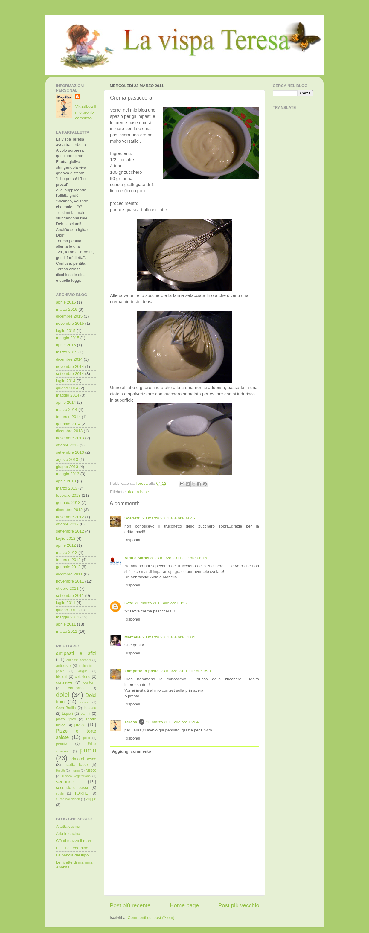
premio (61, 743)
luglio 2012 (65, 538)
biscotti (61, 677)
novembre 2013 (70, 438)
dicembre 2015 (69, 316)
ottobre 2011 (67, 588)
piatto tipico (66, 719)
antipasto (63, 666)
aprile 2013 (66, 481)
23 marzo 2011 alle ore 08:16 (181, 558)
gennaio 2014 (68, 424)
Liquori (67, 713)
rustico (91, 770)
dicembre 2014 (69, 359)
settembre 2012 (70, 531)
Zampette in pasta (141, 671)
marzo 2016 (66, 309)
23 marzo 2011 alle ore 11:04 (168, 637)
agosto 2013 (67, 459)
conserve (64, 682)
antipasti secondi (78, 660)
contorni (89, 682)
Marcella (132, 637)
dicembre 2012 (69, 509)
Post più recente (130, 905)
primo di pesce (82, 759)
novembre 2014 (70, 366)
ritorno (75, 770)
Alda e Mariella (138, 558)
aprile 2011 (66, 624)
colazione (82, 677)
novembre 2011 (70, 581)
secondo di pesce (72, 787)
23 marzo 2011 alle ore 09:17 (161, 603)
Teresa (130, 722)
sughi (60, 793)
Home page (184, 905)
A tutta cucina (68, 826)
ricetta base (138, 492)
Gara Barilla (66, 708)
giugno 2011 (67, 610)
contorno (76, 688)
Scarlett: (132, 518)
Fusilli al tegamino (72, 848)
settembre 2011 (70, 595)
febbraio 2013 (68, 495)
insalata (90, 708)
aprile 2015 (66, 345)
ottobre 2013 (67, 445)
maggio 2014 (67, 395)
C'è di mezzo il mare (74, 841)
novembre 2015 (70, 323)
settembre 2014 (70, 373)
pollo (86, 738)
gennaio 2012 (68, 567)
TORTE (81, 793)
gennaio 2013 (68, 502)
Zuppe (91, 799)
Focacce (84, 702)
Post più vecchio (238, 905)
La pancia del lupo (72, 855)
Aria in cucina (68, 833)
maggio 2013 (67, 474)
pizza (80, 724)
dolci (62, 695)
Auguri (82, 671)
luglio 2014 (65, 381)
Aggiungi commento (131, 751)
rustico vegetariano (76, 776)
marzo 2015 (66, 352)
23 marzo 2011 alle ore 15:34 (172, 722)
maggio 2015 (67, 338)
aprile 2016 (66, 302)
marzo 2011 (66, 631)
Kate (128, 603)
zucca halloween (68, 799)
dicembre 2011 (69, 574)
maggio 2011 (67, 617)
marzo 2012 (66, 552)
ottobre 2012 (67, 524)
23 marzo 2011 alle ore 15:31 (187, 671)
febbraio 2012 (68, 559)
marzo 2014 (66, 409)
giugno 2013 (67, 466)
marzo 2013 (66, 488)
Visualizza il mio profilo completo (85, 112)
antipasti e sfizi (76, 653)
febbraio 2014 (68, 416)
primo (88, 750)
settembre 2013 (70, 452)
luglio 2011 (65, 602)
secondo (65, 781)
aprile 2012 (66, 545)
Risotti (60, 770)
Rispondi (132, 540)
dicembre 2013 (69, 431)
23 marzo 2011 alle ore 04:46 (168, 518)
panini (85, 713)
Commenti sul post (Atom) (151, 917)
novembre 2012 (70, 517)
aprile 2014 (66, 402)
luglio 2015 (65, 330)
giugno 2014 (67, 388)
